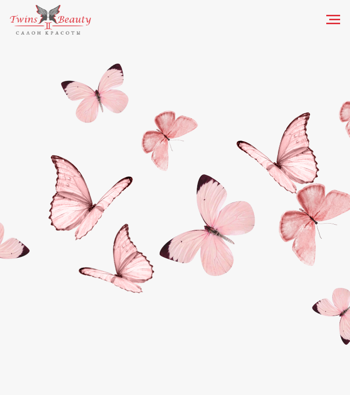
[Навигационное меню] (333, 20)
